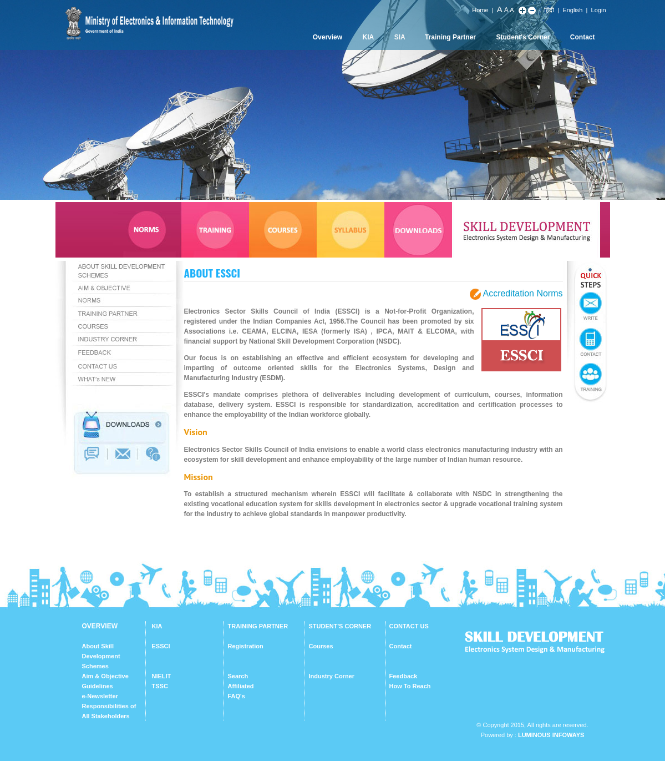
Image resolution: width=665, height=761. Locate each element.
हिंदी (549, 10)
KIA (368, 37)
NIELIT (161, 676)
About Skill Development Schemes (101, 656)
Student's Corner (523, 37)
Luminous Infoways (551, 735)
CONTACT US (409, 626)
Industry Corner (332, 676)
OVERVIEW (100, 626)
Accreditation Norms (522, 293)
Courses (321, 646)
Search (238, 676)
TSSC (160, 686)
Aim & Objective (105, 676)
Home (480, 10)
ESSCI (161, 646)
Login (598, 10)
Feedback (403, 676)
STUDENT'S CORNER (340, 626)
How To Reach (410, 686)
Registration (245, 646)
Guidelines (97, 686)
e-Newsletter (100, 696)
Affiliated (241, 686)
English (572, 10)
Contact (582, 37)
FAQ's (236, 696)
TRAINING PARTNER (258, 626)
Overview (327, 37)
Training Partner (450, 37)
